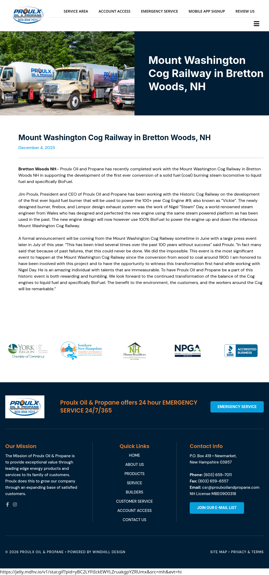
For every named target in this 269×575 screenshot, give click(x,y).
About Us (134, 464)
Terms (258, 552)
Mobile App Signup (207, 11)
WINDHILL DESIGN (108, 552)
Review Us (245, 11)
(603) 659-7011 (218, 474)
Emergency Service (159, 11)
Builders (134, 492)
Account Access (114, 11)
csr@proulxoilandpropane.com (231, 487)
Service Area (76, 11)
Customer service (134, 501)
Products (134, 473)
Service (134, 483)
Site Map (218, 552)
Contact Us (134, 519)
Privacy (238, 552)
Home (134, 455)
